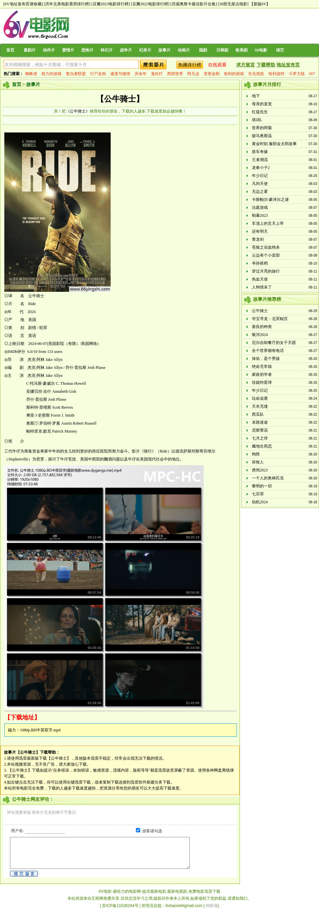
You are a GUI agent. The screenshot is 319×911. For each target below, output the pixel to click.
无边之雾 (260, 191)
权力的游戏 (51, 73)
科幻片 (107, 50)
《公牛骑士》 (78, 111)
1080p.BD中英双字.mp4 (40, 730)
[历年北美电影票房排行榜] (67, 4)
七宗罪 (258, 494)
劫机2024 (260, 502)
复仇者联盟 (76, 73)
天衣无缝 (260, 406)
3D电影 (261, 50)
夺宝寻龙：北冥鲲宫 (270, 318)
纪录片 (145, 50)
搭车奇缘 (260, 151)
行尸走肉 (98, 73)
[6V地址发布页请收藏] (23, 4)
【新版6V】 (260, 4)
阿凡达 (193, 73)
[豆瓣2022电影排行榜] (150, 4)
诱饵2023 (260, 470)
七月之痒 (260, 438)
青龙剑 (258, 239)
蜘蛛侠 (31, 73)
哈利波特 (276, 73)
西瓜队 (258, 414)
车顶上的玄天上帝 (268, 223)
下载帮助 (266, 64)
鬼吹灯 (157, 73)
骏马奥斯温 (262, 135)
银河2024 (260, 334)
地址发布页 (288, 64)
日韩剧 (222, 50)
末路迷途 (260, 422)
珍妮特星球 (262, 382)
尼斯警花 (260, 430)
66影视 (212, 905)
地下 (256, 96)
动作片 (49, 50)
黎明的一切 (262, 486)
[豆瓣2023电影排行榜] (110, 4)
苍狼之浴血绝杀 (266, 247)
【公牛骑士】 (120, 99)
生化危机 (256, 73)
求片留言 (245, 64)
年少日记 (260, 175)
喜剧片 (30, 50)
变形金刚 (212, 73)
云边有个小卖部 (266, 255)
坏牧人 (258, 462)
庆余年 (141, 73)
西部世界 (175, 73)
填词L (257, 120)
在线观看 (217, 64)
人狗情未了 (262, 287)
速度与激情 (120, 73)
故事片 (164, 50)
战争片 (126, 50)
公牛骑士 (260, 310)
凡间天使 (260, 183)
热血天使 (260, 279)
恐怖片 (87, 50)
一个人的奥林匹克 (268, 478)
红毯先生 (260, 112)
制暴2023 (260, 215)
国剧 (203, 50)
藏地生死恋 (262, 446)
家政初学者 (262, 374)
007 (312, 73)
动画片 (184, 50)
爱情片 (68, 50)
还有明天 (260, 231)
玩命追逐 (260, 398)
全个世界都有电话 (268, 350)
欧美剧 (242, 50)
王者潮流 (260, 159)
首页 (10, 50)
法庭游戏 (260, 207)
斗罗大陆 (297, 73)
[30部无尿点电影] (233, 4)
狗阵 (256, 454)
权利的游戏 (234, 73)
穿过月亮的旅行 (266, 271)
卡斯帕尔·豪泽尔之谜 (270, 199)
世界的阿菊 (262, 127)
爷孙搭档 (260, 263)
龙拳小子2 (261, 167)
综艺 (280, 50)
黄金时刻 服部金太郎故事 (274, 143)
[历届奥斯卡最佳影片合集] (193, 4)
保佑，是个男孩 (266, 358)
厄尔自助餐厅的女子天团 (274, 342)
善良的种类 (262, 326)
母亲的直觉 (262, 104)
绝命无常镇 (262, 366)
